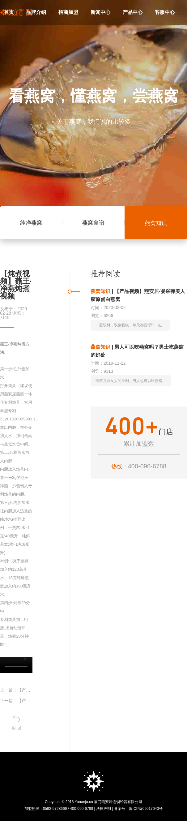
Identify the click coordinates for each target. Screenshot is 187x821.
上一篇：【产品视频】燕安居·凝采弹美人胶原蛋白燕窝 (16, 690)
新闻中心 (100, 12)
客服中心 (165, 12)
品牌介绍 (36, 12)
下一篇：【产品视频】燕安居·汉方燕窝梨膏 (16, 700)
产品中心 (132, 12)
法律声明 (103, 808)
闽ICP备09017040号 (146, 808)
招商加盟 (68, 12)
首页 (9, 12)
